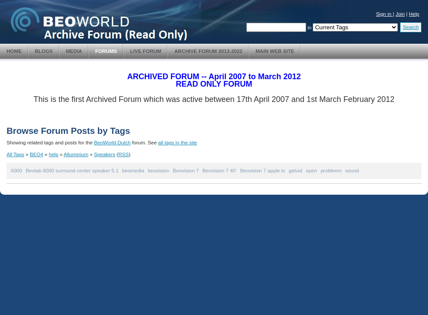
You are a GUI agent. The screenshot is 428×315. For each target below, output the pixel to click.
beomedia (133, 170)
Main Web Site (274, 51)
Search (411, 27)
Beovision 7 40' (219, 170)
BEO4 (36, 154)
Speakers (104, 154)
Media (74, 51)
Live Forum (145, 51)
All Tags (15, 154)
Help (414, 14)
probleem (331, 170)
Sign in (384, 14)
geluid (295, 170)
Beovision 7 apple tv (262, 170)
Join (400, 14)
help (54, 154)
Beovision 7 (186, 170)
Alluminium (76, 154)
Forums (106, 51)
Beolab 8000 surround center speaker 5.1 (72, 170)
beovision (158, 170)
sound (352, 170)
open (311, 170)
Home (14, 51)
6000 (16, 170)
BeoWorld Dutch (112, 142)
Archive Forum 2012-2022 (208, 51)
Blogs (44, 51)
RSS (123, 154)
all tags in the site (177, 142)
